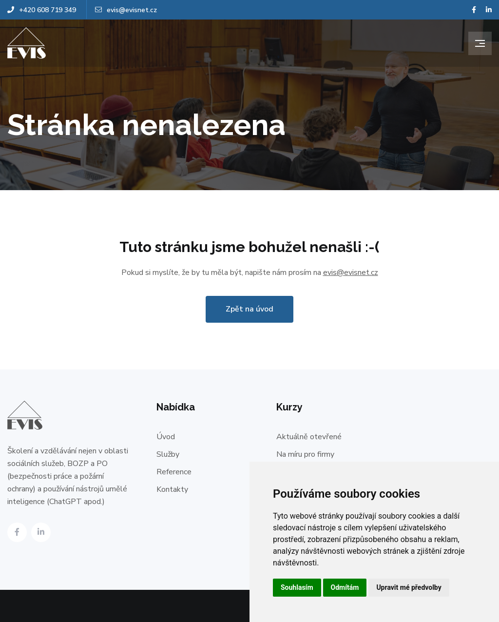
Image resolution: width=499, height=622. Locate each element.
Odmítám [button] (345, 587)
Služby (167, 454)
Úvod (165, 436)
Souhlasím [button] (297, 587)
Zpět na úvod (249, 309)
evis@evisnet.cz (126, 10)
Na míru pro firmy (305, 454)
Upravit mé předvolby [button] (408, 587)
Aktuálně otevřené (309, 436)
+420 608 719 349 (41, 10)
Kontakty (172, 489)
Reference (174, 471)
